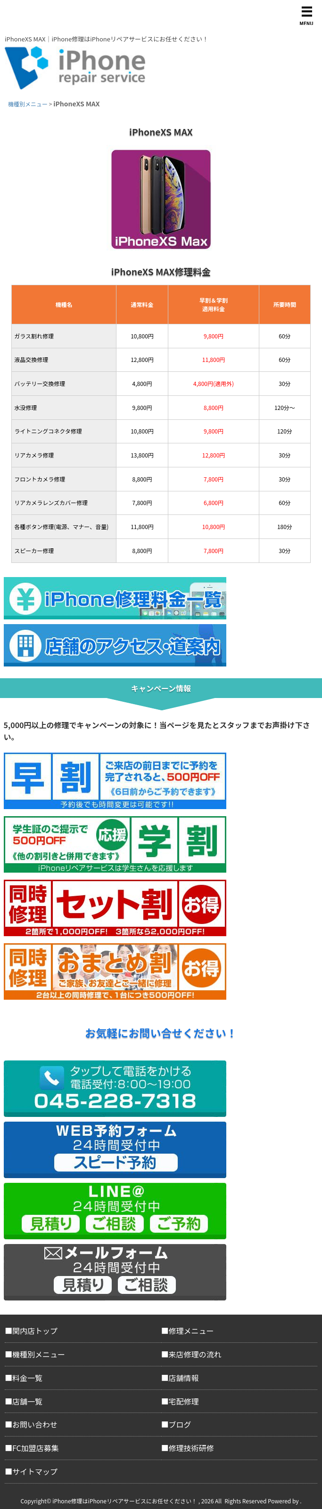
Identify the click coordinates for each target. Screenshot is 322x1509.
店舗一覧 (27, 1401)
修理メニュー (191, 1330)
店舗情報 (184, 1377)
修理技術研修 (191, 1447)
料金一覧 (27, 1377)
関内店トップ (35, 1330)
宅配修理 (184, 1401)
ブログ (180, 1424)
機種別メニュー (38, 1354)
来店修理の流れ (195, 1354)
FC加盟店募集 (35, 1447)
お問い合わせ (35, 1424)
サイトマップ (35, 1471)
